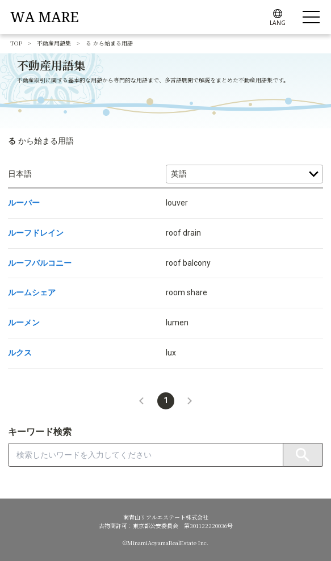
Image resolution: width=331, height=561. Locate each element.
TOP (16, 43)
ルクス (20, 352)
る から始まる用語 (109, 43)
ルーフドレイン (36, 232)
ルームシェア (32, 292)
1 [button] (166, 400)
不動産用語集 (54, 43)
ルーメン (24, 322)
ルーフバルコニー (40, 262)
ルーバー (24, 202)
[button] (141, 401)
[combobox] (145, 455)
